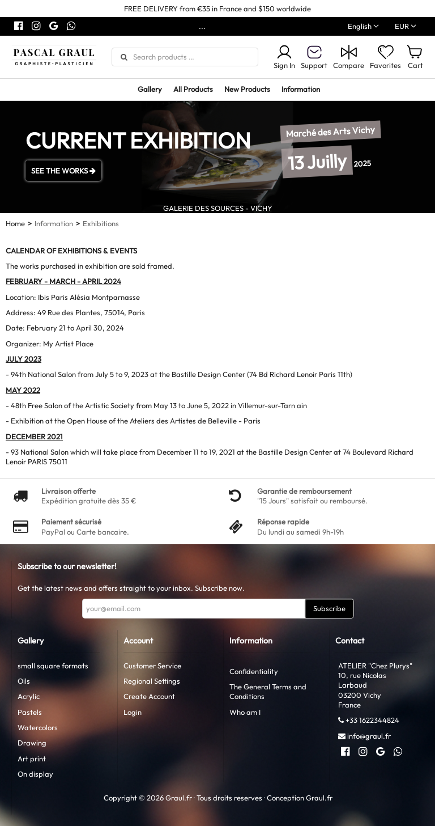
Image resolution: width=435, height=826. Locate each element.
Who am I (245, 712)
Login (132, 712)
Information (301, 89)
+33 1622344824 (372, 720)
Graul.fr (319, 797)
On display (35, 773)
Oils (24, 680)
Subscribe (329, 608)
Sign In (284, 57)
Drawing (32, 742)
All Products (193, 89)
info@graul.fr (369, 735)
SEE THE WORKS (63, 170)
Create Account (149, 696)
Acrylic (29, 696)
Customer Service (152, 665)
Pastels (30, 712)
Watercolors (38, 727)
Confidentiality (253, 671)
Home (15, 223)
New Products (247, 89)
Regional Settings (151, 680)
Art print (32, 758)
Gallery (150, 89)
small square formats (53, 665)
